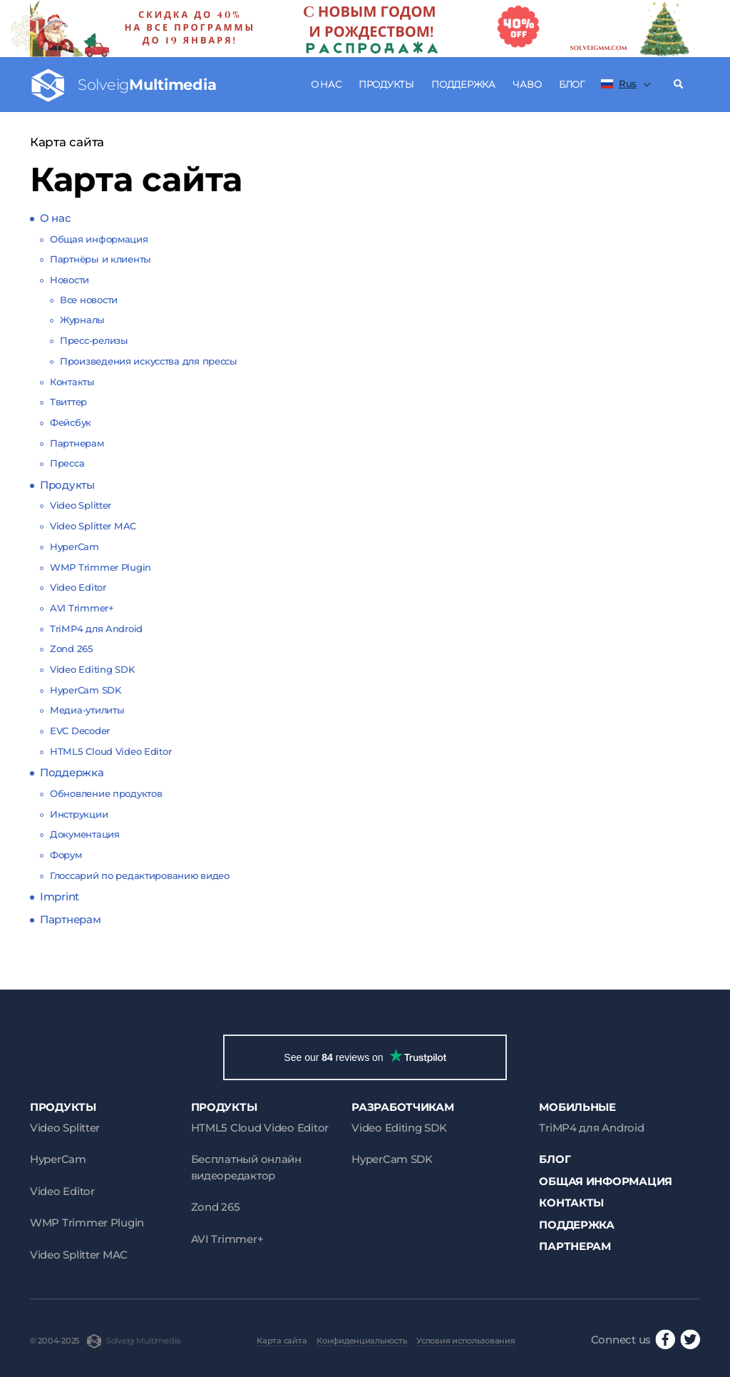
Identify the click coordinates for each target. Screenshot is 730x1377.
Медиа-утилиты (87, 710)
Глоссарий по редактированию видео (140, 875)
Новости (69, 279)
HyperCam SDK (85, 690)
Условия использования (465, 1341)
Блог (572, 84)
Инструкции (79, 814)
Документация (85, 834)
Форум (66, 854)
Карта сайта (282, 1341)
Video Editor (78, 587)
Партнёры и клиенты (100, 259)
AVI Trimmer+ (82, 608)
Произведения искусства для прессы (148, 361)
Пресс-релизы (94, 340)
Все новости (89, 299)
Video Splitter (80, 505)
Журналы (82, 319)
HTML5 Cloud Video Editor (110, 751)
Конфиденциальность (361, 1341)
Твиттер (68, 401)
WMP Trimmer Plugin (100, 567)
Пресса (67, 463)
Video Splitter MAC (93, 526)
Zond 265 (71, 648)
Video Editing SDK (92, 669)
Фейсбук (70, 422)
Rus (619, 83)
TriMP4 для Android (96, 628)
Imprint (59, 896)
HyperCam (74, 546)
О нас (326, 84)
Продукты (386, 84)
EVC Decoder (80, 730)
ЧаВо (527, 84)
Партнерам (77, 443)
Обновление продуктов (106, 793)
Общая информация (99, 239)
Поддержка (463, 84)
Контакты (72, 381)
